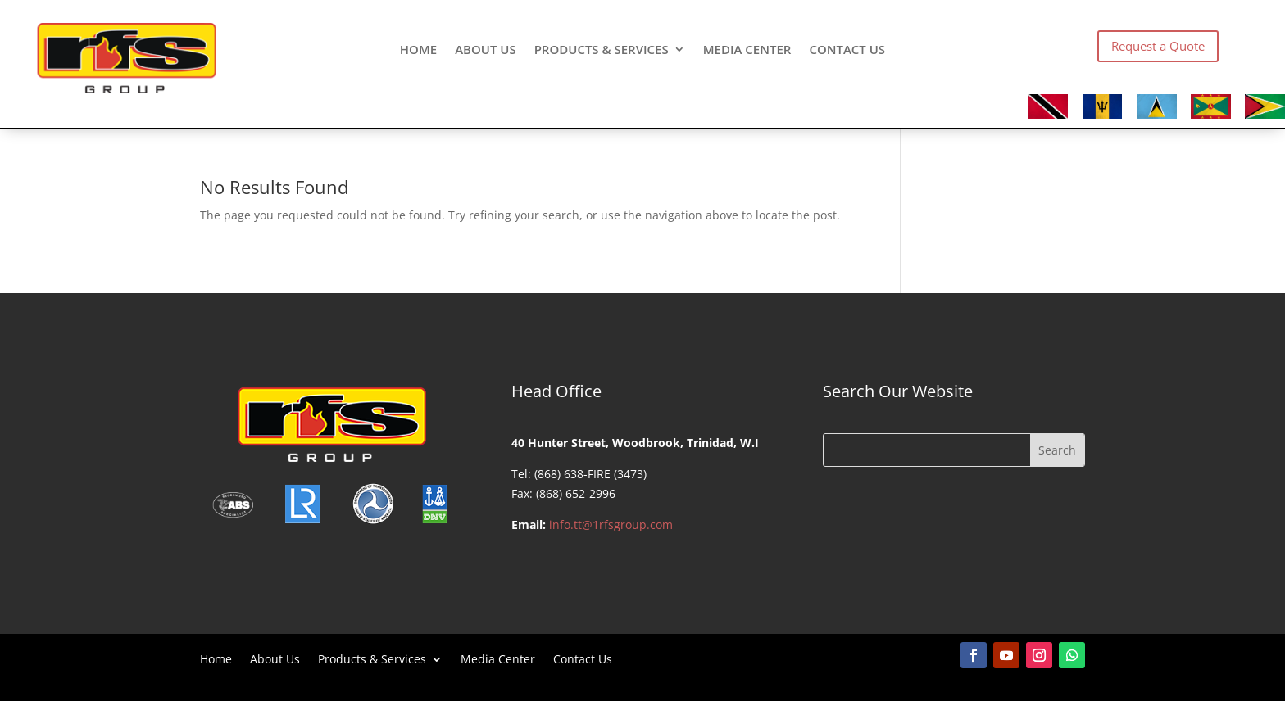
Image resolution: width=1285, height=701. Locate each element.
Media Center (747, 50)
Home (418, 50)
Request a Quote (1158, 46)
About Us (485, 50)
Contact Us (847, 50)
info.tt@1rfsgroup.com (611, 524)
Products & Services (601, 50)
